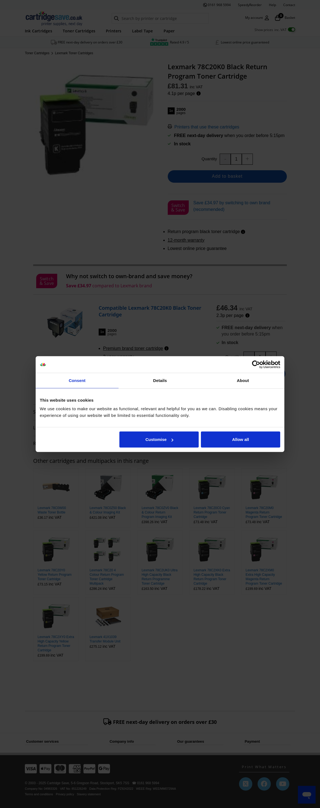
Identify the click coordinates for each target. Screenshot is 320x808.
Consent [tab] (77, 380)
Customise (159, 439)
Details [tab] (160, 380)
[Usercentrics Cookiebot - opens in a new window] (256, 364)
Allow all (240, 439)
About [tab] (243, 380)
